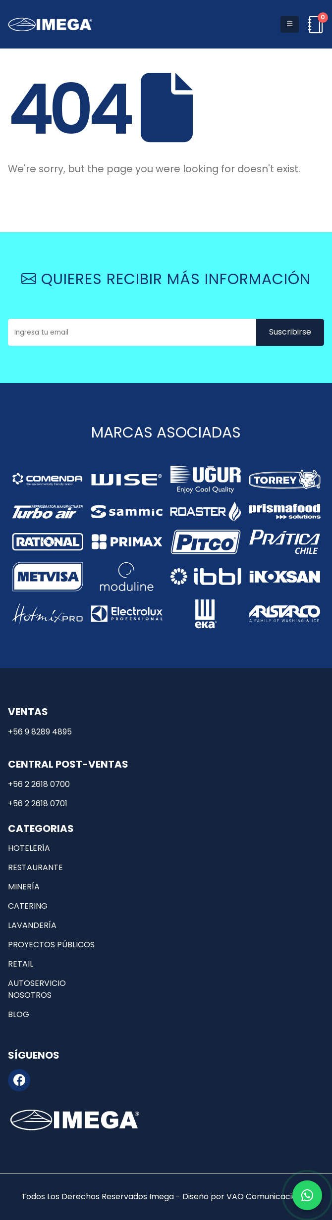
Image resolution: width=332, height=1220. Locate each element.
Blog (18, 1014)
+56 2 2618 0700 (39, 784)
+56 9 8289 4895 (40, 731)
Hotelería (29, 848)
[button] (289, 24)
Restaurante (35, 867)
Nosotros (30, 995)
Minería (24, 886)
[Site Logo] (50, 24)
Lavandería (32, 925)
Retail (20, 964)
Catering (28, 906)
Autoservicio (37, 983)
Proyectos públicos (51, 944)
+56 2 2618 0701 (37, 803)
